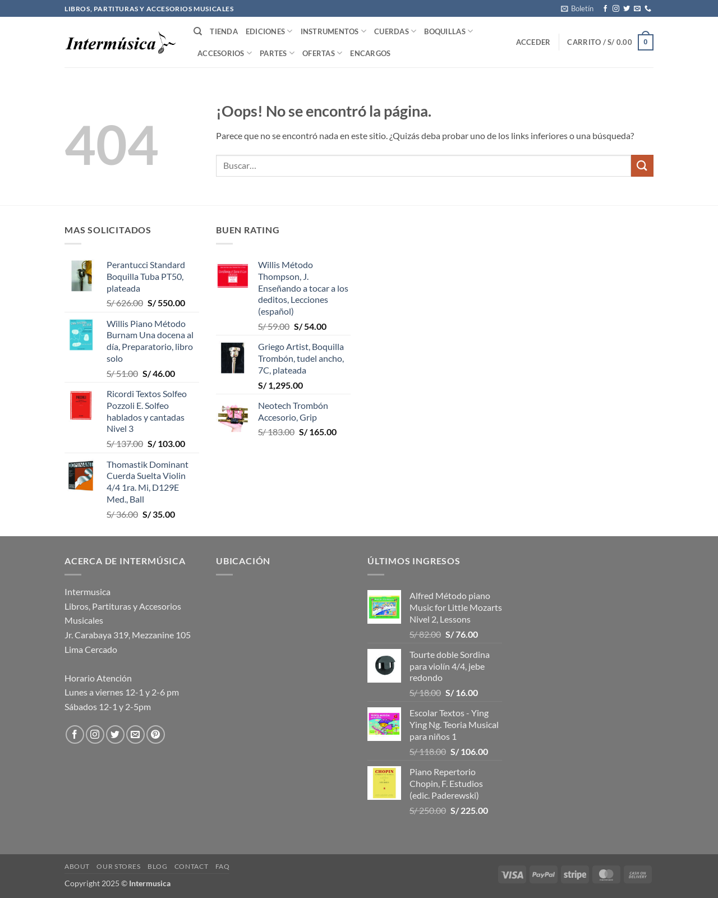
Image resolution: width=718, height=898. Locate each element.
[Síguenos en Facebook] (605, 9)
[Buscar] (198, 31)
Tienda (224, 31)
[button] (577, 8)
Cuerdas (395, 31)
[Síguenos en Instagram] (616, 9)
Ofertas (322, 53)
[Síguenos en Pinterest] (155, 734)
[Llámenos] (648, 9)
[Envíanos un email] (637, 9)
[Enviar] (642, 166)
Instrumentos (334, 31)
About (77, 866)
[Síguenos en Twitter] (626, 9)
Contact (191, 866)
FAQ (222, 866)
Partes (277, 53)
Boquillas (448, 31)
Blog (157, 866)
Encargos (370, 53)
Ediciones (269, 31)
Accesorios (224, 53)
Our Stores (118, 866)
